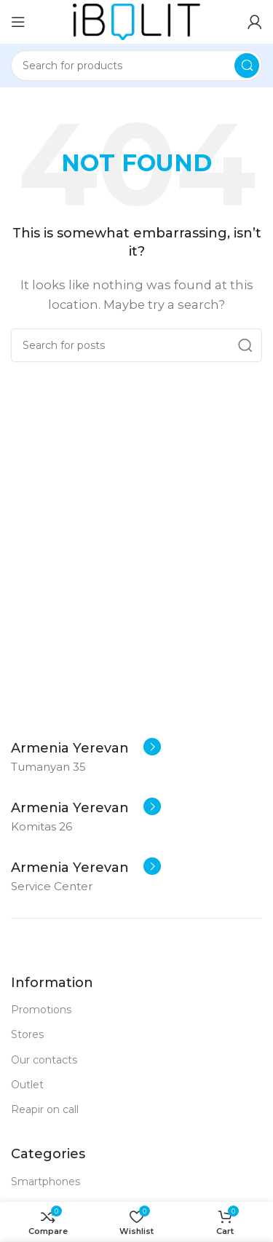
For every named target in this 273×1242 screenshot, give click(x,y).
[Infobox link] (86, 748)
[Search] (136, 65)
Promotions (41, 1009)
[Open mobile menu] (18, 21)
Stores (27, 1034)
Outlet (27, 1084)
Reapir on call (45, 1109)
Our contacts (44, 1059)
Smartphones (45, 1181)
